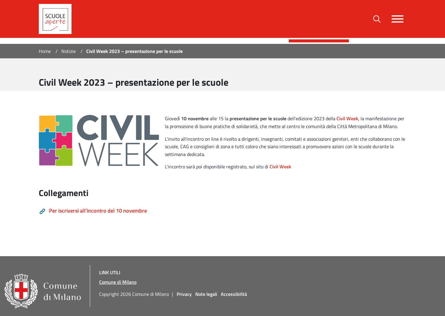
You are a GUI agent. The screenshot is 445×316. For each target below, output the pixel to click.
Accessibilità (234, 294)
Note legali (206, 294)
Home (45, 51)
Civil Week (280, 166)
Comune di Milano (117, 282)
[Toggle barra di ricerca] (377, 19)
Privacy (184, 294)
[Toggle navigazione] (398, 19)
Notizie (68, 51)
